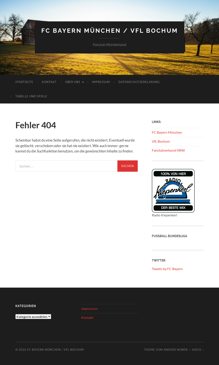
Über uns (72, 82)
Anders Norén (176, 349)
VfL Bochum (161, 141)
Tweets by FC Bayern (167, 269)
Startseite (24, 82)
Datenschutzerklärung (139, 82)
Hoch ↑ (198, 349)
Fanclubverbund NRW (168, 150)
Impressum (101, 82)
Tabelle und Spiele (31, 96)
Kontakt (49, 82)
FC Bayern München (167, 132)
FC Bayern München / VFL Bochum (109, 30)
